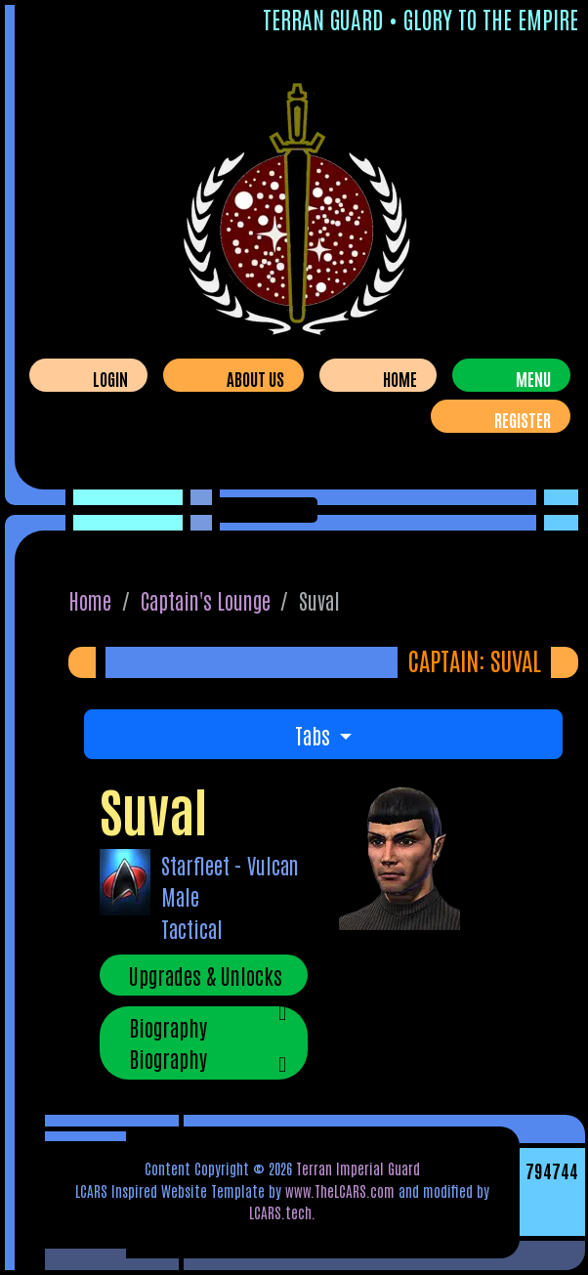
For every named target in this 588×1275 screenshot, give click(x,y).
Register (522, 419)
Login (110, 378)
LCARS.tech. (282, 1212)
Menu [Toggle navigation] (533, 378)
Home (400, 378)
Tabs (315, 734)
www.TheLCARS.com (340, 1190)
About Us (255, 378)
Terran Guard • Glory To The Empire (420, 18)
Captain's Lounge (206, 600)
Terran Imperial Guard (358, 1168)
